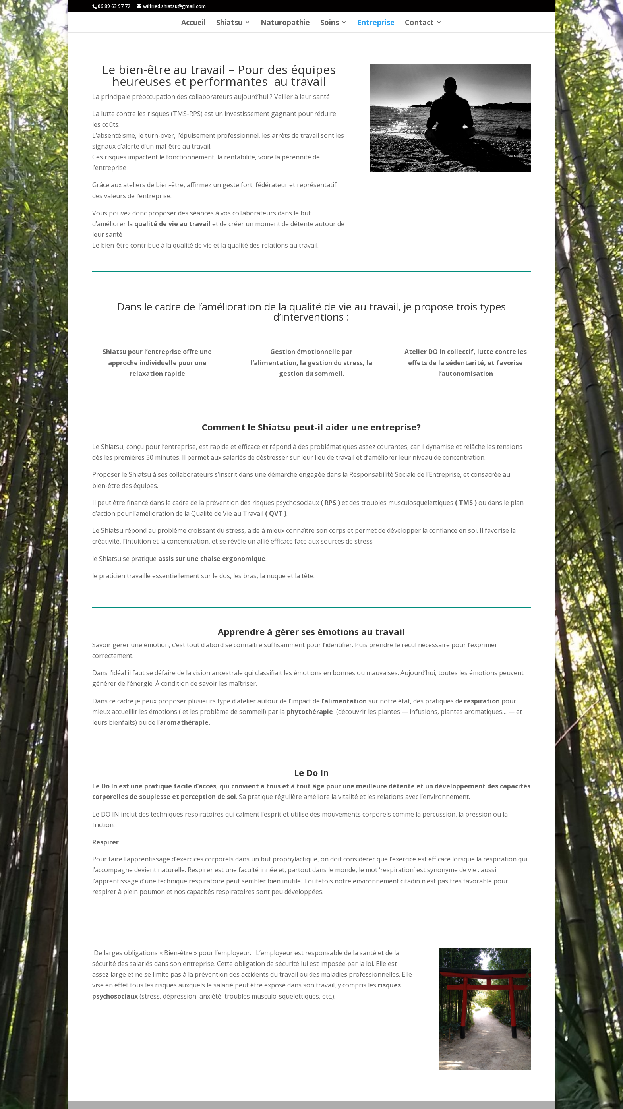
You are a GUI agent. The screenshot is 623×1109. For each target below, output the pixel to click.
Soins (329, 23)
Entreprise (376, 23)
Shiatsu (229, 23)
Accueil (193, 23)
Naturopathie (285, 23)
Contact (419, 23)
